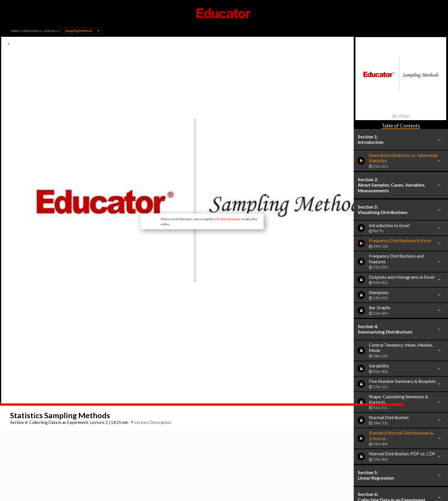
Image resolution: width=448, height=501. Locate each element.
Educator (224, 13)
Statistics (51, 31)
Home (15, 31)
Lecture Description (151, 377)
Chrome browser (203, 196)
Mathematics (32, 31)
